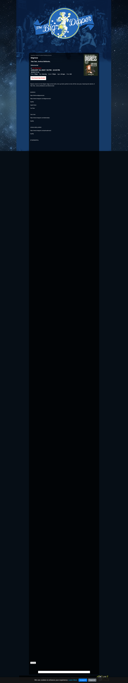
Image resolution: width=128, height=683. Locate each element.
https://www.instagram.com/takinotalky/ (40, 117)
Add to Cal (35, 72)
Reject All (92, 680)
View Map (33, 662)
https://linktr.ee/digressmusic (37, 95)
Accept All (83, 680)
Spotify (32, 101)
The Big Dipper (36, 68)
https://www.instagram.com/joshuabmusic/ (40, 130)
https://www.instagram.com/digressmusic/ (40, 98)
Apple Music (33, 105)
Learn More (73, 680)
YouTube (32, 108)
